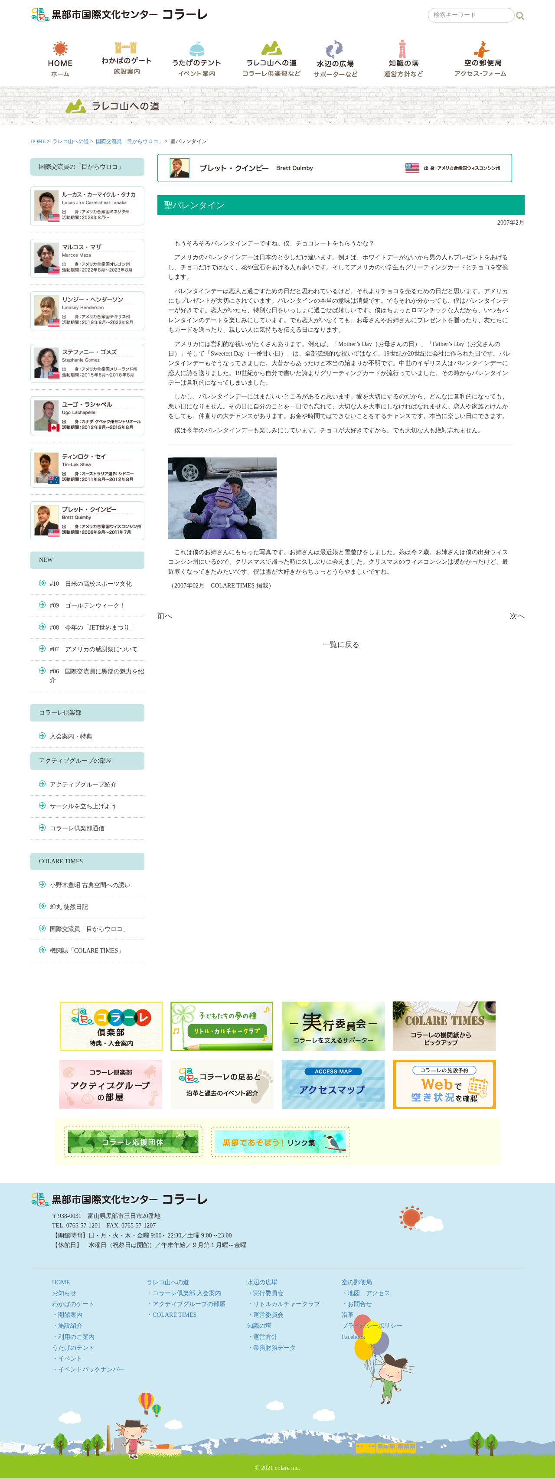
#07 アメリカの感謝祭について (94, 649)
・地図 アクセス (366, 1293)
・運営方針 (262, 1337)
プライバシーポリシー (372, 1325)
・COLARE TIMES (171, 1315)
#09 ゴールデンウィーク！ (88, 605)
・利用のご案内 (73, 1337)
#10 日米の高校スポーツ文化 (91, 584)
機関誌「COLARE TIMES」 (87, 950)
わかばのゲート (126, 58)
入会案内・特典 (71, 736)
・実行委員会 (265, 1293)
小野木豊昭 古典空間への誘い (90, 885)
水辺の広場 (335, 58)
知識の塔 (403, 58)
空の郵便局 (480, 58)
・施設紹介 (67, 1325)
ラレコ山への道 (271, 58)
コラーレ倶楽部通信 (77, 828)
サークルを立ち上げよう (83, 806)
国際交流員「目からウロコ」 (129, 141)
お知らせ (64, 1293)
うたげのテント (196, 58)
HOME (60, 58)
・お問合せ (357, 1304)
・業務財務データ (271, 1348)
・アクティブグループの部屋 (186, 1304)
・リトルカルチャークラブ (283, 1304)
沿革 (348, 1315)
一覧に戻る (341, 644)
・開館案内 (67, 1315)
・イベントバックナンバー (88, 1369)
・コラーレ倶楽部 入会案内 (184, 1293)
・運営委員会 (265, 1315)
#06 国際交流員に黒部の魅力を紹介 (97, 675)
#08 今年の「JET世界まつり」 (93, 627)
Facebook (353, 1337)
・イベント (67, 1358)
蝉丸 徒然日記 (69, 907)
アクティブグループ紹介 (83, 784)
